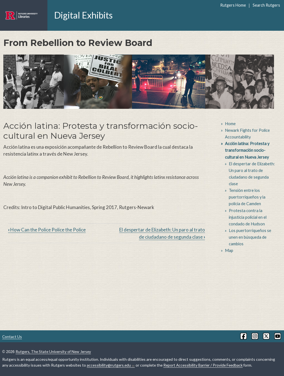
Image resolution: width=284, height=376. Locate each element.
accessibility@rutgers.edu (111, 365)
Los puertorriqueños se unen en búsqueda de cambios (250, 237)
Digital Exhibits (83, 15)
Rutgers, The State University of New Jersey (53, 351)
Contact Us (12, 336)
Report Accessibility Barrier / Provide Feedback (203, 365)
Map (229, 250)
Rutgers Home (233, 5)
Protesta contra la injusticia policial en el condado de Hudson (248, 217)
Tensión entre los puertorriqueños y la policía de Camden (247, 197)
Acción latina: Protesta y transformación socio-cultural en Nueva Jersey (247, 150)
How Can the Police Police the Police (47, 230)
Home (230, 123)
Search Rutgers (266, 5)
